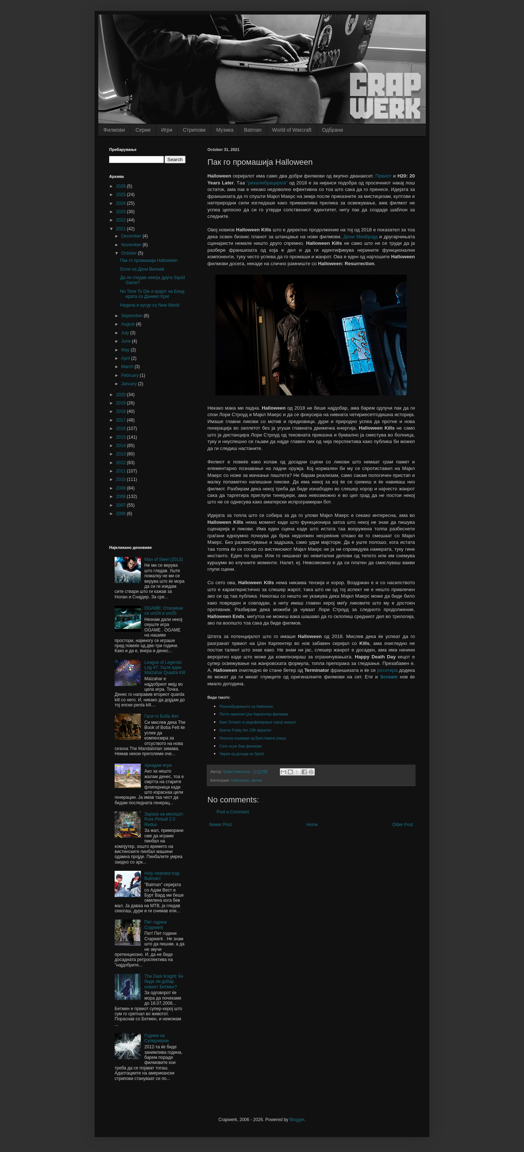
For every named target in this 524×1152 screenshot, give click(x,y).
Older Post (402, 824)
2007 (121, 505)
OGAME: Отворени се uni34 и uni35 (163, 611)
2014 (121, 445)
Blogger (297, 1119)
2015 (121, 437)
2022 (121, 220)
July (125, 332)
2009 (121, 488)
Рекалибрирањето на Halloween (246, 707)
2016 (121, 428)
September (132, 315)
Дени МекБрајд (360, 236)
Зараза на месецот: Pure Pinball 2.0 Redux (164, 819)
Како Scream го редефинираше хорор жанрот (258, 722)
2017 (121, 420)
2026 (121, 186)
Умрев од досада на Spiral (241, 754)
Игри (166, 130)
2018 (121, 411)
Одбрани (332, 130)
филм (256, 780)
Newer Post (220, 824)
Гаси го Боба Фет (161, 716)
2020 (121, 394)
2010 (121, 479)
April (126, 358)
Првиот (384, 176)
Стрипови (194, 130)
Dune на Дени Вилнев (142, 269)
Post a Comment (233, 811)
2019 (121, 403)
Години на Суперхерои (156, 1038)
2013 (121, 454)
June (126, 341)
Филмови (114, 130)
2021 (121, 228)
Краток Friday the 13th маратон (245, 730)
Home (312, 824)
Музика (224, 130)
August (128, 324)
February (130, 375)
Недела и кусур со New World (149, 305)
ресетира (387, 670)
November (132, 244)
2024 (121, 203)
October (129, 253)
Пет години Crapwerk (155, 925)
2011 (121, 471)
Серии (142, 130)
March (128, 366)
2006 (121, 513)
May (126, 349)
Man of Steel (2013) (163, 559)
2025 (121, 194)
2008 (121, 496)
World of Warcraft (291, 130)
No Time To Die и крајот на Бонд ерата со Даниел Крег (152, 294)
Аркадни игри (158, 765)
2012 (121, 462)
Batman (252, 130)
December (132, 236)
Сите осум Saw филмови (241, 746)
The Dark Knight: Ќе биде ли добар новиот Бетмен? (163, 981)
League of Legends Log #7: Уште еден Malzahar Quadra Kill (164, 667)
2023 (121, 211)
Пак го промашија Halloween (149, 260)
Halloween (240, 780)
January (129, 383)
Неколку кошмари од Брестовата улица (253, 738)
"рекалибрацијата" (267, 183)
